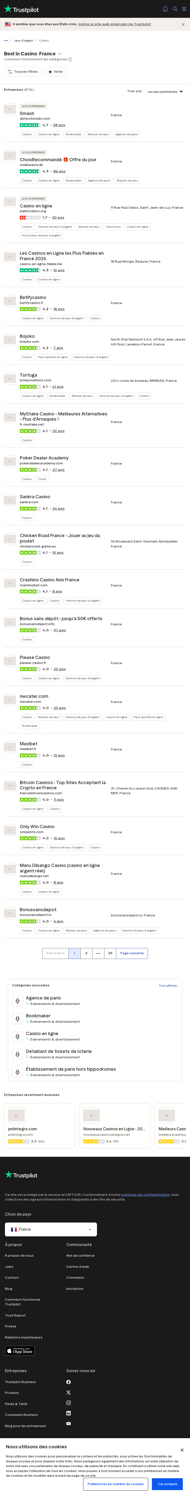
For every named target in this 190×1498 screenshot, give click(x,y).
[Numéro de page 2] (86, 953)
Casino (27, 134)
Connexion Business (21, 1415)
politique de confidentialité (145, 1195)
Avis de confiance (80, 1255)
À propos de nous (19, 1255)
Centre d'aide (77, 1267)
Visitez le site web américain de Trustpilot (114, 24)
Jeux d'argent (23, 40)
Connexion (75, 1277)
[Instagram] (68, 1402)
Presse (10, 1326)
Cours (42, 479)
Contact (12, 1277)
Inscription (74, 1289)
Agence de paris (126, 134)
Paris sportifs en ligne (53, 357)
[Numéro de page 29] (110, 953)
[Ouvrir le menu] (184, 9)
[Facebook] (68, 1381)
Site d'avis (113, 226)
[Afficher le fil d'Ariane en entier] (7, 40)
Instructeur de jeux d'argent (41, 235)
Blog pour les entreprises (25, 1426)
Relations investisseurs (23, 1337)
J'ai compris (167, 1484)
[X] (68, 1392)
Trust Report (15, 1315)
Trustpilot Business (20, 1382)
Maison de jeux (98, 134)
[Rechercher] (175, 9)
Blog (8, 1289)
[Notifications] (165, 9)
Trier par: (135, 91)
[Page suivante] (132, 953)
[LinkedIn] (68, 1412)
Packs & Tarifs (16, 1404)
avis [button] (59, 125)
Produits (12, 1393)
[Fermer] (183, 24)
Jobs (9, 1267)
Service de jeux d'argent (55, 226)
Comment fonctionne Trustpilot (22, 1302)
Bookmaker (73, 134)
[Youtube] (68, 1423)
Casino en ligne (48, 134)
